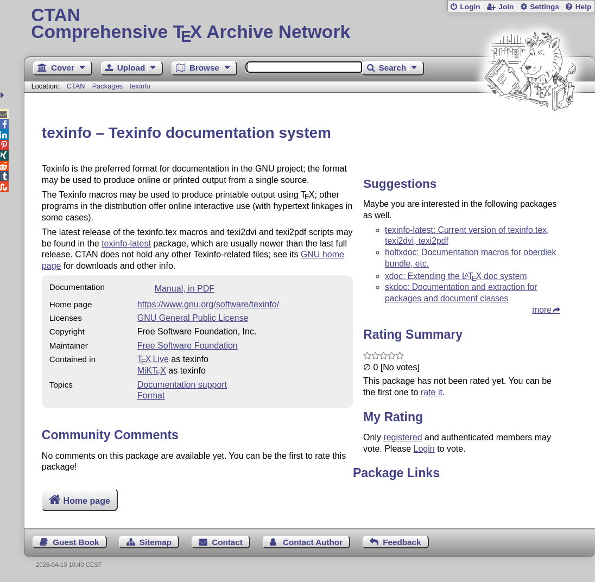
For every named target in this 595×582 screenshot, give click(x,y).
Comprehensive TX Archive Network (309, 24)
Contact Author (313, 542)
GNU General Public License (193, 317)
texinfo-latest (126, 243)
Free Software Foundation (187, 345)
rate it (431, 392)
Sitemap (156, 542)
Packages (108, 86)
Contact (227, 542)
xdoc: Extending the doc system (456, 276)
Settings (544, 7)
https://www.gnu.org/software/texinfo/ (208, 304)
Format (151, 395)
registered (402, 437)
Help (583, 7)
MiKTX (151, 370)
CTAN (76, 86)
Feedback (402, 542)
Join (506, 7)
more (542, 309)
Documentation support (182, 384)
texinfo (140, 86)
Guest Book (76, 542)
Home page (87, 500)
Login (470, 7)
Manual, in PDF (184, 288)
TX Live (153, 359)
